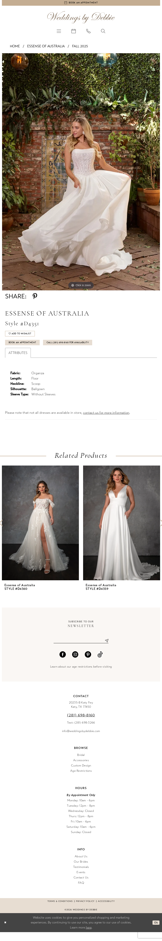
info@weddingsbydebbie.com (81, 740)
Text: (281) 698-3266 (81, 731)
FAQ (81, 891)
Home (15, 48)
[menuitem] (58, 33)
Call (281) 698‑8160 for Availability (85, 349)
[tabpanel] (81, 173)
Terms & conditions (60, 910)
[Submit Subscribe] (105, 649)
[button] (58, 33)
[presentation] (40, 530)
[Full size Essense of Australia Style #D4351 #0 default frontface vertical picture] (81, 173)
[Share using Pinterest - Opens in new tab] (35, 298)
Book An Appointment (27, 349)
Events (81, 881)
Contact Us (81, 886)
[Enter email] (81, 649)
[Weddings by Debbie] (81, 19)
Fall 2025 (80, 48)
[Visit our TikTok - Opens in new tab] (100, 663)
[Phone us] (88, 33)
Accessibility (106, 910)
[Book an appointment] (81, 4)
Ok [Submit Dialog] (155, 931)
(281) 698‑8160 (81, 724)
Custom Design (81, 774)
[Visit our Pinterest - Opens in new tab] (88, 663)
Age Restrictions (81, 779)
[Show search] (103, 33)
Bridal (81, 764)
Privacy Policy (85, 910)
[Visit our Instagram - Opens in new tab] (75, 663)
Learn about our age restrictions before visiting (81, 675)
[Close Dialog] (6, 931)
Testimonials (81, 876)
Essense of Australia (46, 48)
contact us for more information (106, 420)
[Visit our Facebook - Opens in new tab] (62, 663)
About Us (81, 865)
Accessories (81, 769)
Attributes (17, 360)
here (89, 936)
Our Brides (81, 870)
